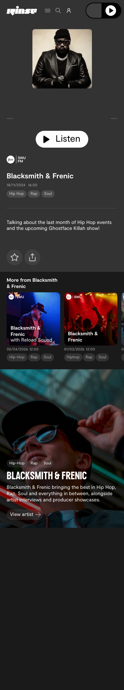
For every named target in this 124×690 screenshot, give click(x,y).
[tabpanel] (62, 108)
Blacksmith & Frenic (40, 175)
